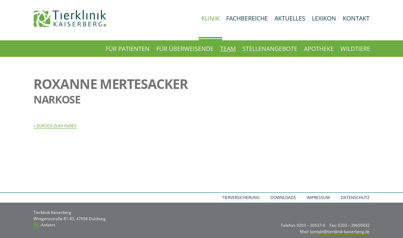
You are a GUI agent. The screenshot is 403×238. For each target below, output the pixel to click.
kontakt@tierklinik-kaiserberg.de (340, 231)
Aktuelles (290, 18)
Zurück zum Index (56, 126)
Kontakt (356, 18)
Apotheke (319, 49)
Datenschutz (355, 197)
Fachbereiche (247, 18)
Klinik (210, 18)
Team (228, 49)
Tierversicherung (241, 197)
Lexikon (324, 18)
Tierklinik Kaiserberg (69, 18)
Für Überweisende (185, 49)
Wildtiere (355, 49)
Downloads (283, 197)
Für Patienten (128, 49)
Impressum (318, 197)
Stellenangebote (269, 49)
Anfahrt (48, 225)
